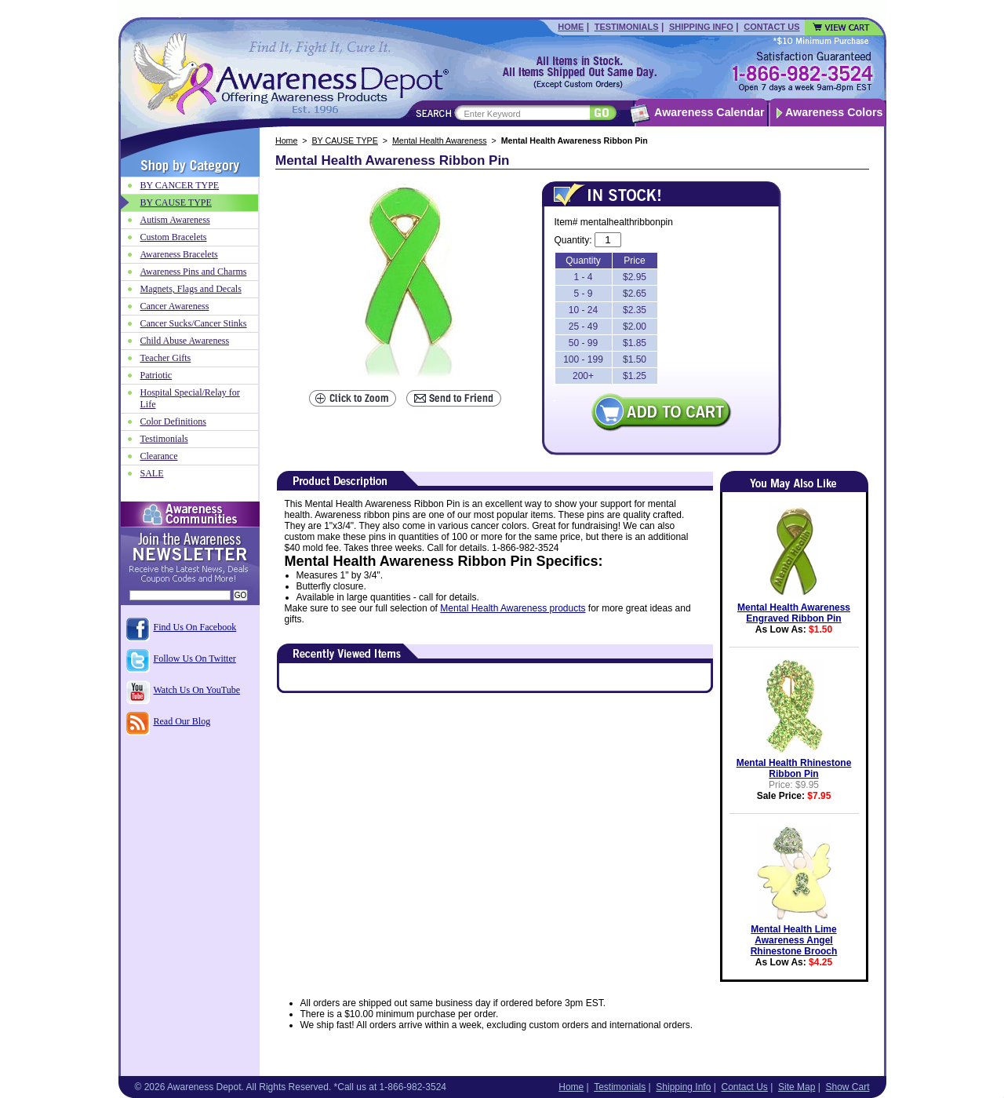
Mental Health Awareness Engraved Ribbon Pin (793, 613)
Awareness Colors (834, 112)
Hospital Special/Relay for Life (190, 398)
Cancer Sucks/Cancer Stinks (193, 323)
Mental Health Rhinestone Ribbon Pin (794, 768)
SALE (152, 473)
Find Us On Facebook (195, 627)
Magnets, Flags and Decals (191, 288)
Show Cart (847, 1087)
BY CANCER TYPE (180, 185)
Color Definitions (173, 421)
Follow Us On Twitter (195, 658)
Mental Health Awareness (439, 140)
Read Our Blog (182, 721)
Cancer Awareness (174, 306)
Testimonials (627, 26)
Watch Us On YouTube (197, 689)
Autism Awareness (175, 219)
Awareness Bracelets (179, 254)
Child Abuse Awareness (185, 340)
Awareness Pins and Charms (193, 271)
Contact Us (771, 26)
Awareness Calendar (709, 112)
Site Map (796, 1087)
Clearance (159, 456)
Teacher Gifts (165, 357)
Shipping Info (701, 26)
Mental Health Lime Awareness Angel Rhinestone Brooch (794, 940)
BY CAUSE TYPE (345, 140)
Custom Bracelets (173, 237)
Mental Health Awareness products (512, 608)
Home (571, 26)
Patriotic (156, 375)
